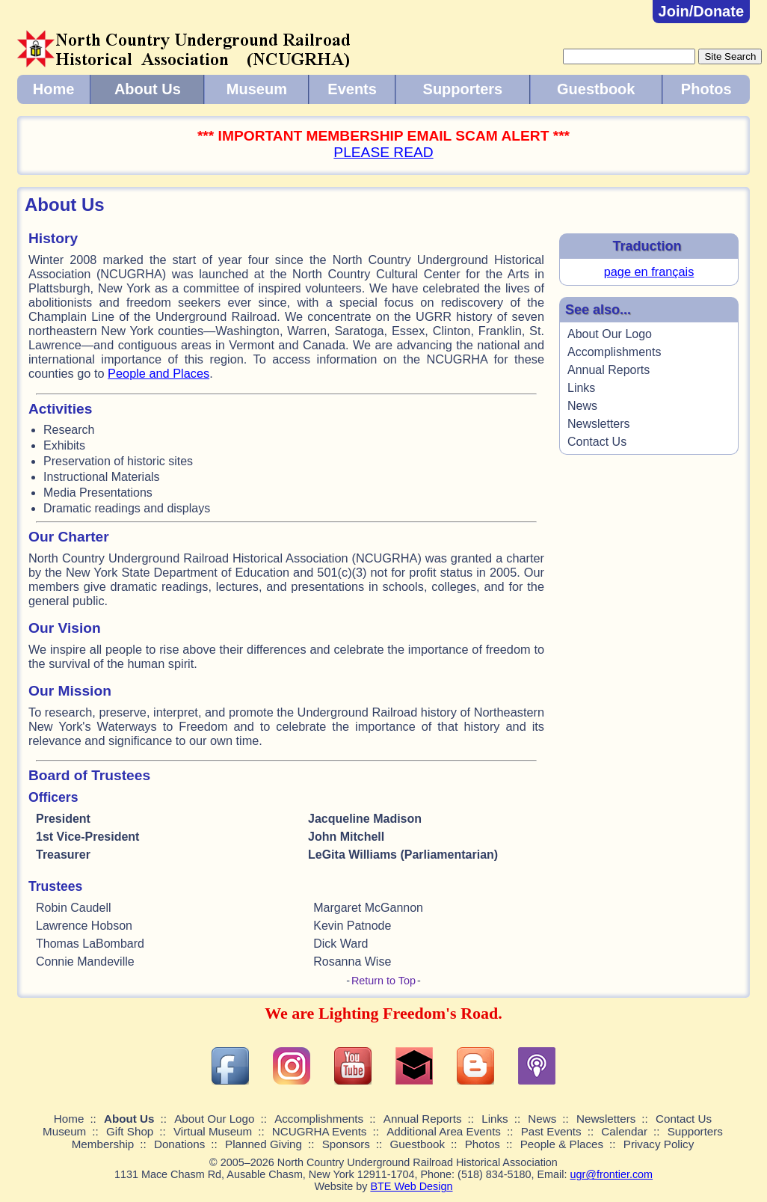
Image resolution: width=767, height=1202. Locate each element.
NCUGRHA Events (319, 1131)
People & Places (561, 1144)
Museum (257, 89)
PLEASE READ (383, 152)
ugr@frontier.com (611, 1174)
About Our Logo (609, 334)
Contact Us (596, 441)
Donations (179, 1144)
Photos (706, 89)
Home (54, 89)
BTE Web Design (411, 1186)
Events (352, 89)
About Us (147, 89)
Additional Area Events (443, 1131)
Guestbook (596, 89)
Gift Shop (129, 1131)
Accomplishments (614, 352)
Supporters (463, 89)
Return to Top (383, 981)
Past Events (551, 1131)
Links (581, 387)
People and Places (158, 373)
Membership (103, 1144)
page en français (649, 271)
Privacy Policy (658, 1144)
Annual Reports (608, 370)
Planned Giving (263, 1144)
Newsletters (598, 423)
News (582, 405)
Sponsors (346, 1144)
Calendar (624, 1131)
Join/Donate (701, 11)
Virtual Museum (212, 1131)
